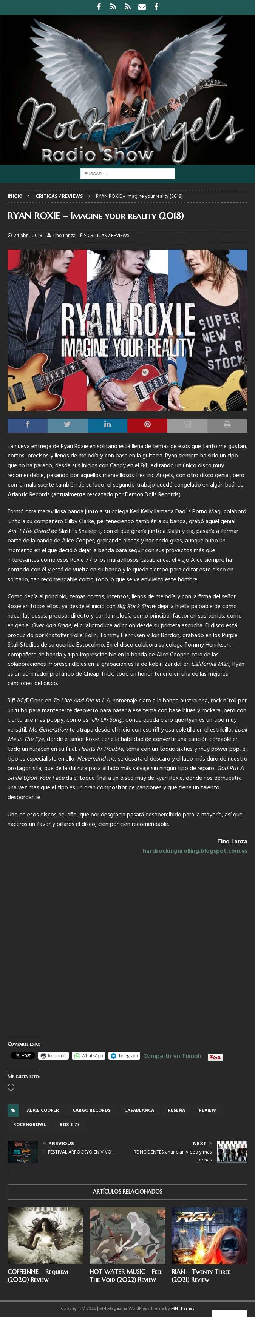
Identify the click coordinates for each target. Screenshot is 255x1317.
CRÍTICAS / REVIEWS (109, 236)
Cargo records (92, 1110)
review (207, 1110)
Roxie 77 (70, 1125)
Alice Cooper (43, 1110)
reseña (176, 1110)
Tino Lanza (64, 236)
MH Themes (183, 1308)
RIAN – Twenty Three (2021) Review (201, 1275)
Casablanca (139, 1110)
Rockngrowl (29, 1125)
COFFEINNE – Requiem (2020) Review (38, 1275)
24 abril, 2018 (28, 236)
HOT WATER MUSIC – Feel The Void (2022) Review (126, 1275)
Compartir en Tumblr (172, 1055)
